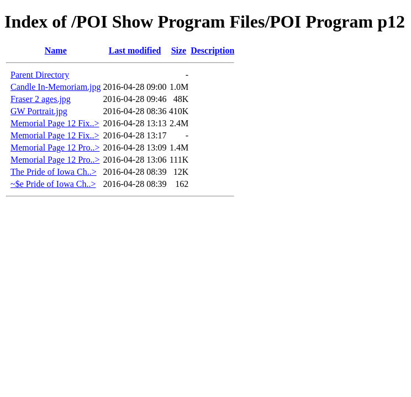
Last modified (135, 50)
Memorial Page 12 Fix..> (54, 123)
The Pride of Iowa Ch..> (53, 171)
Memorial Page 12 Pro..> (54, 147)
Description (212, 50)
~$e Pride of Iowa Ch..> (53, 184)
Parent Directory (39, 74)
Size (179, 50)
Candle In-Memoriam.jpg (55, 87)
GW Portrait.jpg (38, 111)
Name (56, 50)
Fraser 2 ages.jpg (40, 99)
